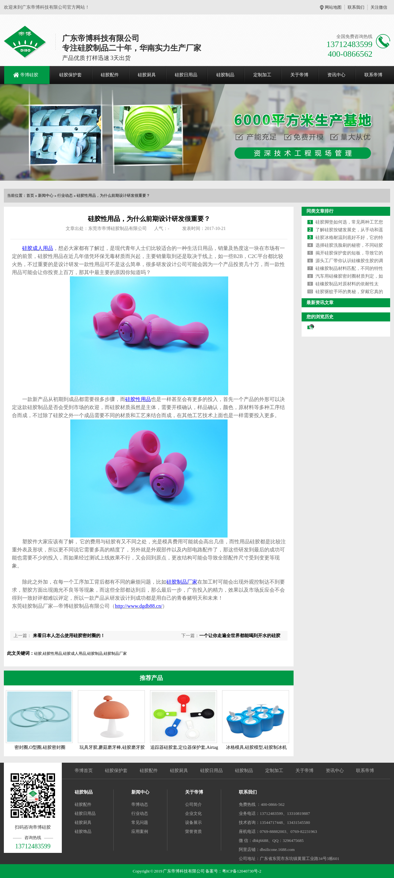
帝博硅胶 (29, 74)
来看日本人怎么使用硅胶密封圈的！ (68, 635)
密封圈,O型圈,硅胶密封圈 (39, 747)
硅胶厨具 (147, 74)
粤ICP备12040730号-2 (241, 871)
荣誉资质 (193, 831)
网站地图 (333, 7)
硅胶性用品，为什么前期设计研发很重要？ (113, 195)
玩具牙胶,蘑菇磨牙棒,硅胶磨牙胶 (112, 747)
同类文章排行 (319, 211)
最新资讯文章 (319, 302)
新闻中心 (45, 195)
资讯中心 (336, 74)
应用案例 (139, 831)
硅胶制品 (225, 74)
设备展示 (193, 822)
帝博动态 (139, 804)
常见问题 (139, 822)
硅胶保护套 (70, 74)
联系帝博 (373, 74)
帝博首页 (84, 770)
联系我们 (356, 7)
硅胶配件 (110, 74)
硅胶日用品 (186, 74)
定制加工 (262, 74)
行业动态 (65, 195)
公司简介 (193, 804)
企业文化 (193, 813)
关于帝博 (299, 74)
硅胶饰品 (83, 831)
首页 (30, 195)
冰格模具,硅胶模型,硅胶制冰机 (256, 747)
